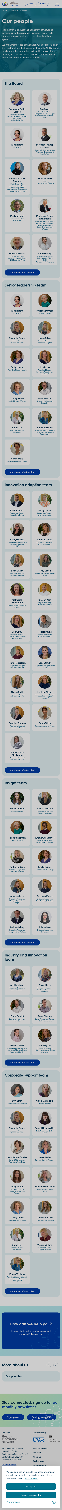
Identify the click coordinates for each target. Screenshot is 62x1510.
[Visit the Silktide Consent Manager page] (54, 1502)
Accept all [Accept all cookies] (31, 1486)
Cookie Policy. (32, 1478)
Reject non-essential (31, 1495)
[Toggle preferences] (13, 1502)
